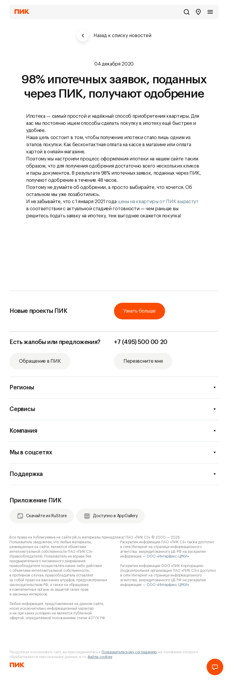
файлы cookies (100, 657)
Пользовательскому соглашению (129, 652)
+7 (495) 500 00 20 (140, 342)
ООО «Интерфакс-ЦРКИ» (168, 556)
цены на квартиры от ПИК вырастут (158, 201)
